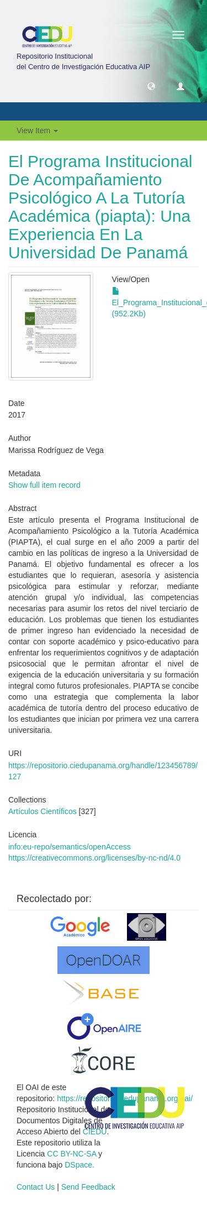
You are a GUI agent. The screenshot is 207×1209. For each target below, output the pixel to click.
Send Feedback (88, 1186)
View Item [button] (37, 130)
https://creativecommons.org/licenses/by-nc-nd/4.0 (94, 857)
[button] (151, 85)
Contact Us (36, 1186)
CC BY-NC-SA (71, 1153)
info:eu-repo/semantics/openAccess (69, 846)
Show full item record (44, 485)
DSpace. (79, 1164)
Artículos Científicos (42, 811)
